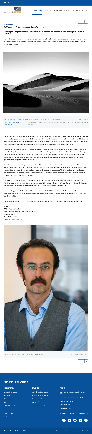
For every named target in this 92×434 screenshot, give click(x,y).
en (9, 3)
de (5, 3)
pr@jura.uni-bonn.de (15, 219)
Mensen (36, 402)
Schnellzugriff (16, 382)
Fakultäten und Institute (39, 399)
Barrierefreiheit (83, 430)
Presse (6, 402)
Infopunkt (7, 395)
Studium (48, 10)
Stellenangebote (65, 404)
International (78, 10)
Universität (38, 10)
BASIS (73, 413)
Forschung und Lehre (62, 10)
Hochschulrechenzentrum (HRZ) (71, 398)
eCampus (63, 413)
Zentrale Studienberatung (40, 392)
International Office (10, 392)
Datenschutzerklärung (70, 430)
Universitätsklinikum (68, 401)
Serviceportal (83, 413)
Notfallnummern (65, 408)
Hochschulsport (38, 406)
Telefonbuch (9, 406)
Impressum (59, 430)
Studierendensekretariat (40, 395)
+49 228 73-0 (9, 414)
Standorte (7, 399)
